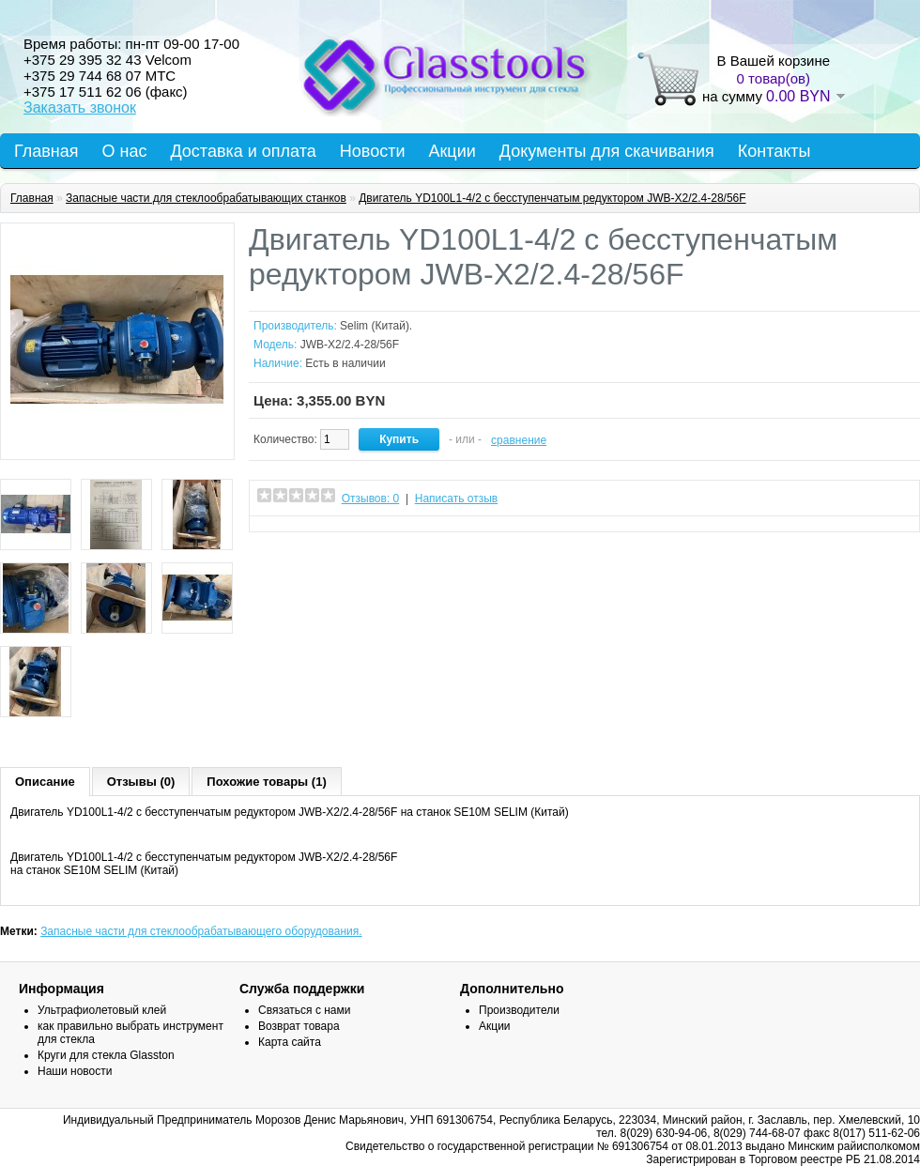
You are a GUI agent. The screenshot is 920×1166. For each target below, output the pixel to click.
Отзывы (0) (141, 782)
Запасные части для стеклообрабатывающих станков (206, 198)
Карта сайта (289, 1042)
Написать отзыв (456, 498)
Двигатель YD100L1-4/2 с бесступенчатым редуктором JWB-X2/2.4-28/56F (552, 198)
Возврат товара (299, 1026)
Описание (45, 782)
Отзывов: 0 (371, 498)
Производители (519, 1010)
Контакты (774, 151)
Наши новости (75, 1071)
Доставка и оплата (242, 151)
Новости (373, 151)
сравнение (518, 440)
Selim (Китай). (376, 325)
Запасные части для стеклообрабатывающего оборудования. (200, 931)
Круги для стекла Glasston (106, 1055)
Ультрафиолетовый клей (102, 1010)
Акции (451, 151)
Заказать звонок (79, 107)
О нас (124, 151)
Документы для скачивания (606, 151)
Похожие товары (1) (266, 782)
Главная (46, 151)
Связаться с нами (304, 1010)
